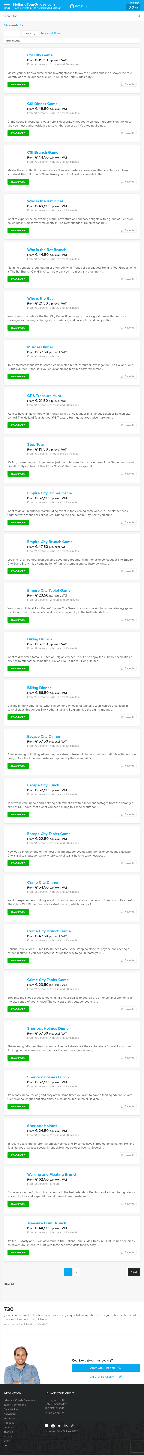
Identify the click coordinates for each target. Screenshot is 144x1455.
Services (9, 1427)
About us (9, 1423)
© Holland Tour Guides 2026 (61, 1431)
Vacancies (9, 1418)
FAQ (6, 1445)
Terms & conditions (15, 1405)
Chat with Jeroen (106, 1368)
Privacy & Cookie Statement (20, 1400)
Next (134, 1272)
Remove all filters (50, 33)
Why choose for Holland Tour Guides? (25, 1324)
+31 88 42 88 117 (54, 1413)
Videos (8, 1436)
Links (7, 1441)
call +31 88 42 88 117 (106, 1376)
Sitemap (8, 1432)
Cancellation (11, 1409)
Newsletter (10, 1414)
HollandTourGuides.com (37, 5)
